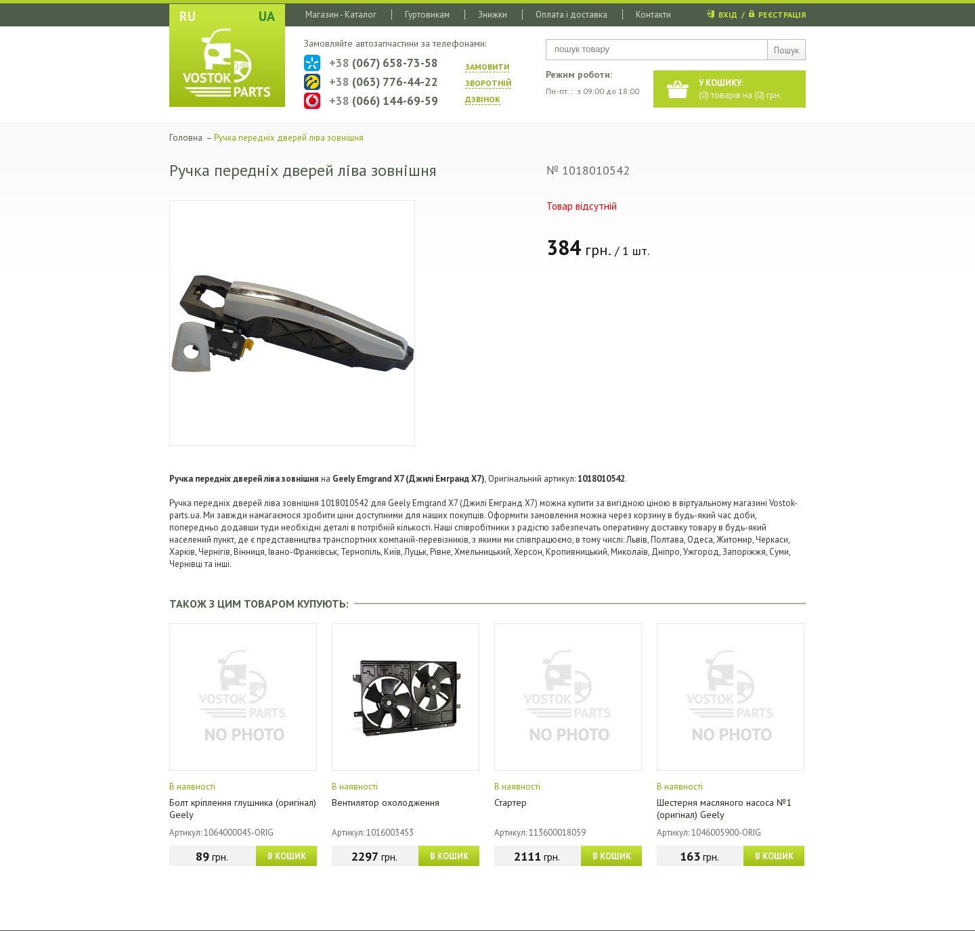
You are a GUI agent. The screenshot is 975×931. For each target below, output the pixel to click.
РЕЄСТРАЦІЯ (782, 14)
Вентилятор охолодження (385, 802)
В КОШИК (286, 856)
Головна (185, 137)
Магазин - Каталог (340, 14)
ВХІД (727, 14)
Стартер (510, 802)
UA (267, 16)
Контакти (653, 14)
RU (187, 16)
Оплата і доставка (571, 14)
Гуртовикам (427, 14)
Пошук (786, 50)
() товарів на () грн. (740, 89)
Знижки (492, 14)
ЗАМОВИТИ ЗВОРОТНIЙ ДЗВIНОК (488, 83)
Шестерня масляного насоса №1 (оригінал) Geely (724, 808)
